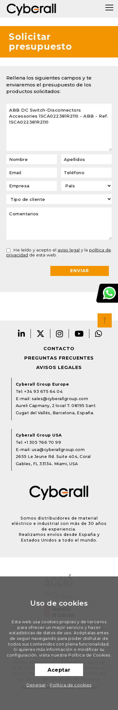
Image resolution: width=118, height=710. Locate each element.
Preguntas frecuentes (59, 358)
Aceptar (59, 670)
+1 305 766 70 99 (42, 442)
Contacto (59, 348)
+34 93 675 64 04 (43, 391)
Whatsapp (98, 333)
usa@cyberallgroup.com (58, 449)
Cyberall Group (31, 9)
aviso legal (69, 249)
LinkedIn (21, 333)
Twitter (41, 333)
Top (105, 320)
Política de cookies (71, 685)
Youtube (79, 333)
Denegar (36, 685)
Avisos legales (59, 367)
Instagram (59, 333)
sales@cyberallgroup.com (60, 398)
